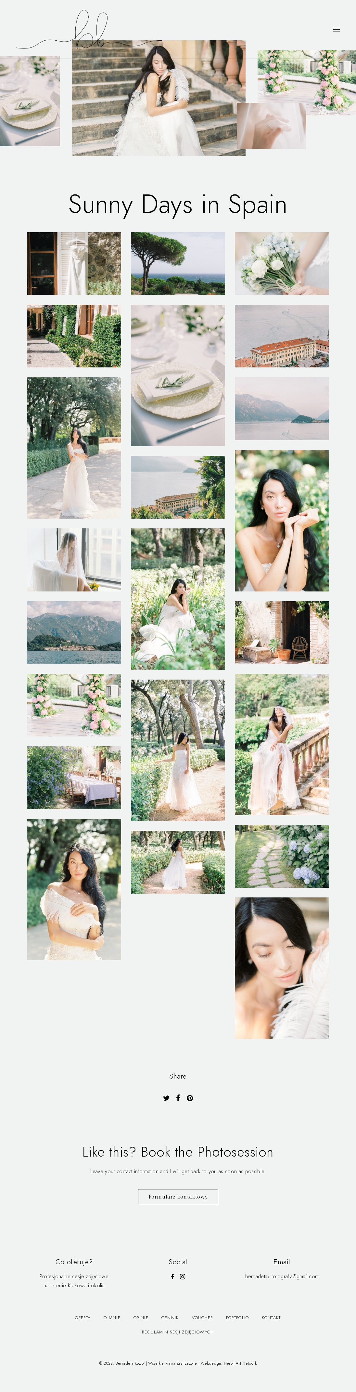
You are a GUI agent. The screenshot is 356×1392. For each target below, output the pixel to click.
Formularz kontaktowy (178, 1197)
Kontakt (271, 1318)
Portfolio (237, 1318)
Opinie (141, 1318)
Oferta (83, 1318)
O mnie (112, 1318)
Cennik (170, 1318)
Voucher (202, 1318)
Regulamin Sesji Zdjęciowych (178, 1332)
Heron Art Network (240, 1363)
